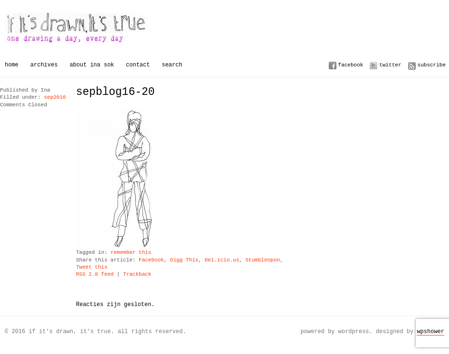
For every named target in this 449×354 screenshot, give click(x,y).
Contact (138, 65)
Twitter (390, 64)
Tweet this (91, 267)
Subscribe (432, 64)
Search (172, 65)
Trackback (137, 274)
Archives (44, 65)
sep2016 (55, 97)
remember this (131, 252)
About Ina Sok (91, 65)
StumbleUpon (262, 260)
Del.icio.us (222, 260)
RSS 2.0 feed (95, 274)
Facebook (350, 64)
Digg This (184, 260)
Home (12, 65)
